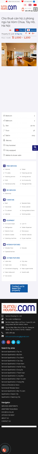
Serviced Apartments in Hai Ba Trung (13, 367)
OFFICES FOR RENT (8, 415)
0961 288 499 (29, 11)
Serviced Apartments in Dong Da (12, 370)
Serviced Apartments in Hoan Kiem (13, 364)
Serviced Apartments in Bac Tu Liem (13, 391)
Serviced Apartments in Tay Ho (12, 351)
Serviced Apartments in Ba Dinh (12, 354)
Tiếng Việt (20, 30)
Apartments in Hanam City (10, 394)
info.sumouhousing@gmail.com (17, 336)
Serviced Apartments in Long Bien (13, 376)
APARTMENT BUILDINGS (10, 409)
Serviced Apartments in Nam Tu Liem (14, 379)
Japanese (31, 30)
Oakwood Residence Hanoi (10, 385)
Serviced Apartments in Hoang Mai (13, 382)
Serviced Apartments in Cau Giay (12, 361)
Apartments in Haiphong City (11, 397)
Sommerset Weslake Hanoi (10, 388)
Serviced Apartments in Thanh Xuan (13, 373)
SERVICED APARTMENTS (10, 406)
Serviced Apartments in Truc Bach (13, 357)
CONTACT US (6, 421)
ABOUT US (5, 418)
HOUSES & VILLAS (8, 412)
